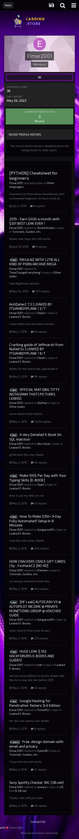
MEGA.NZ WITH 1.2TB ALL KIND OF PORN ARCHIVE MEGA (34, 261)
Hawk (41, 313)
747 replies (41, 291)
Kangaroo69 (45, 529)
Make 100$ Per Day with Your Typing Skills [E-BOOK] (37, 477)
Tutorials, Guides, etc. (26, 231)
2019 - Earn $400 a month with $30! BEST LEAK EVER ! (34, 221)
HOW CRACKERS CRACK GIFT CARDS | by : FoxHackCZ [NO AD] (37, 563)
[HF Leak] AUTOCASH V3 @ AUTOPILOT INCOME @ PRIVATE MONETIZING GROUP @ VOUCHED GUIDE (35, 608)
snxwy (41, 787)
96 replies (39, 376)
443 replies (40, 589)
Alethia (42, 403)
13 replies (38, 769)
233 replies (39, 638)
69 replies (39, 331)
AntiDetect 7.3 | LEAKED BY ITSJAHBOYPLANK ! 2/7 (30, 306)
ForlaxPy (43, 710)
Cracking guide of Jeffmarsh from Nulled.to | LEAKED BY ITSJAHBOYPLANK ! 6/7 (36, 348)
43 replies (39, 503)
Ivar (39, 665)
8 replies (37, 206)
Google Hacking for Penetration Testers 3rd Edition (34, 703)
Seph (40, 484)
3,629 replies (41, 421)
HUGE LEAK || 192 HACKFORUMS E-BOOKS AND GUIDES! (31, 655)
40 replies (39, 462)
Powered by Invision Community (39, 832)
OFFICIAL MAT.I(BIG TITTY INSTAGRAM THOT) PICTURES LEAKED (34, 393)
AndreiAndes (46, 228)
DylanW (42, 750)
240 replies (40, 548)
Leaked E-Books (20, 316)
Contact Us (38, 821)
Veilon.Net (16, 827)
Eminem (42, 570)
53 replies (39, 687)
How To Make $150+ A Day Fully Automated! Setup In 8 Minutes (35, 520)
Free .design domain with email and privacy (36, 743)
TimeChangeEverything (24, 272)
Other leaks (17, 406)
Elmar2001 (16, 183)
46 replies (39, 805)
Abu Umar (43, 443)
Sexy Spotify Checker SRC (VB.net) (36, 782)
